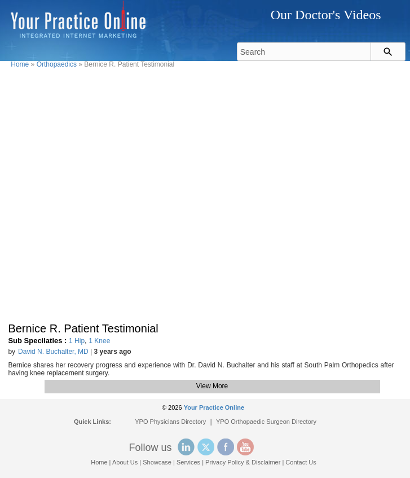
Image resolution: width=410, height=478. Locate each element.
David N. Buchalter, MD (53, 352)
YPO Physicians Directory (170, 421)
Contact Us (300, 462)
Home (20, 64)
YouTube (245, 446)
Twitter (205, 446)
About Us (125, 462)
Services (188, 462)
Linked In (186, 446)
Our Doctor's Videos (326, 14)
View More (212, 386)
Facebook (225, 446)
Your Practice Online (214, 407)
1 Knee (99, 341)
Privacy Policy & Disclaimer (242, 462)
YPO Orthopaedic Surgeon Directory (266, 421)
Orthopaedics (57, 64)
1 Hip (77, 341)
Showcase (157, 462)
